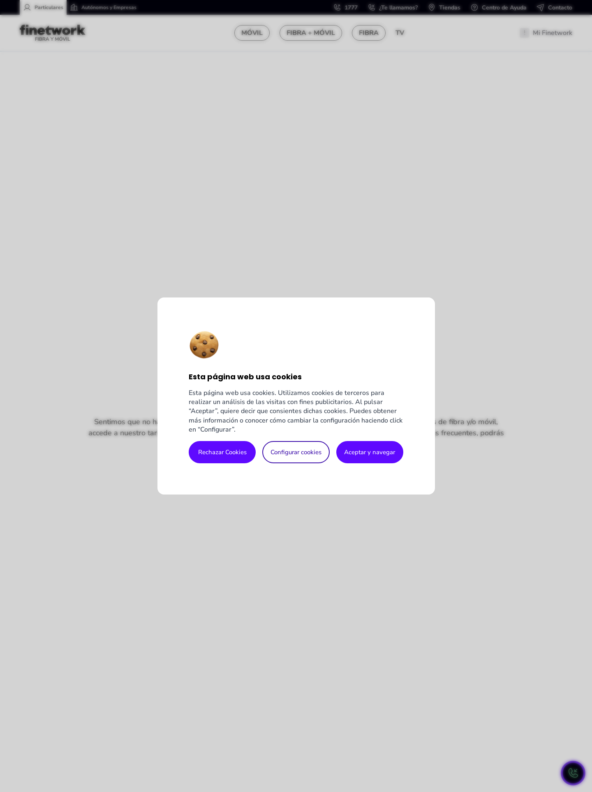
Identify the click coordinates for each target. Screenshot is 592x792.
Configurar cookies (296, 452)
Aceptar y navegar (369, 452)
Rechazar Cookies (222, 452)
